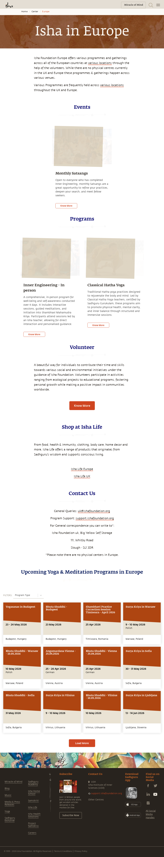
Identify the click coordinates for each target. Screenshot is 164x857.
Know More (66, 205)
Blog (7, 788)
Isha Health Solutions (34, 815)
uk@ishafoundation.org (94, 511)
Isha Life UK (82, 476)
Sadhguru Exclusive (10, 819)
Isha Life (32, 807)
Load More (82, 743)
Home (24, 11)
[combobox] (15, 595)
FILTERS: (7, 595)
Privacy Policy (80, 851)
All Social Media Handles (151, 814)
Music (8, 795)
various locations (100, 63)
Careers (32, 833)
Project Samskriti (33, 824)
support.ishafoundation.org (95, 518)
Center (35, 11)
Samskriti (33, 800)
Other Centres (96, 799)
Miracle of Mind (13, 782)
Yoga (7, 811)
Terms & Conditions (63, 851)
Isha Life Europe (82, 469)
